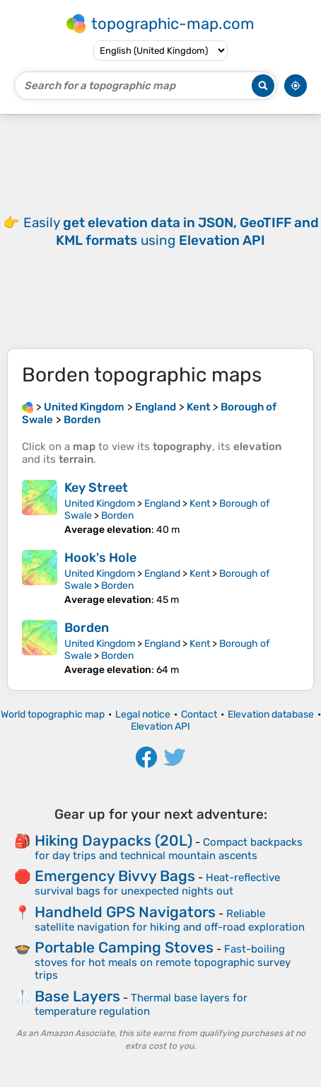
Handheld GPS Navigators (125, 912)
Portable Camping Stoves (124, 947)
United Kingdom (99, 504)
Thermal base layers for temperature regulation (141, 1004)
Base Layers (77, 996)
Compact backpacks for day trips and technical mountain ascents (169, 849)
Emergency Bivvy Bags (115, 876)
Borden (117, 516)
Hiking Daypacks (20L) (113, 840)
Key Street (96, 487)
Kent (199, 504)
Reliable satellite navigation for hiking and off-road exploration (170, 920)
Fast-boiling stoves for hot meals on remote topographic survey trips (163, 962)
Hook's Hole (100, 557)
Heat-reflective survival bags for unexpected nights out (157, 884)
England (162, 504)
